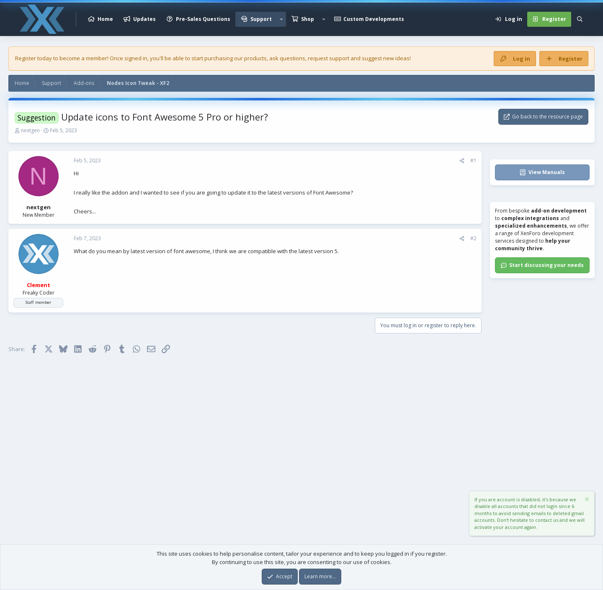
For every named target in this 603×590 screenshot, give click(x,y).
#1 (473, 160)
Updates (144, 19)
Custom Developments (373, 19)
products (255, 58)
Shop (307, 19)
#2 (473, 238)
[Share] (461, 161)
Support (261, 19)
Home (105, 19)
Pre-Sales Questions (203, 19)
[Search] (579, 19)
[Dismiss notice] (586, 500)
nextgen (30, 130)
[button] (281, 19)
